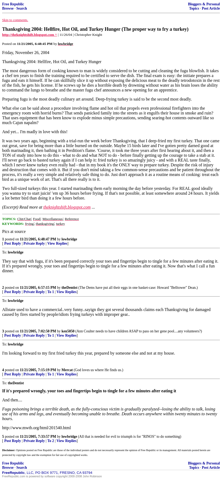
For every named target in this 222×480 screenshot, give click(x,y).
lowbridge (69, 239)
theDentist (70, 288)
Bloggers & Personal (204, 4)
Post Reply (12, 243)
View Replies (57, 243)
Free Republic (13, 4)
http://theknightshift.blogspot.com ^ (29, 35)
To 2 (50, 441)
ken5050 (68, 331)
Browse (8, 8)
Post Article (211, 8)
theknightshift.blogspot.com (67, 207)
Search (21, 8)
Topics (194, 8)
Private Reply (34, 243)
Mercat (67, 370)
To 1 (50, 292)
